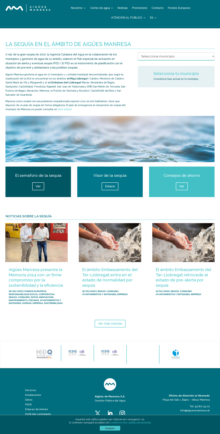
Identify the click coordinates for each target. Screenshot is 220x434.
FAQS (28, 404)
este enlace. (65, 109)
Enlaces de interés (36, 409)
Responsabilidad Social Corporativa (31, 294)
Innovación (46, 297)
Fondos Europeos (179, 8)
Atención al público (126, 18)
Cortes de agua (100, 8)
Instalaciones (33, 394)
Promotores (139, 8)
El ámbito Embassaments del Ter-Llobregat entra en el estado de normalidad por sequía (110, 277)
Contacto (158, 8)
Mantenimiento (18, 300)
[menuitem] (153, 18)
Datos (34, 297)
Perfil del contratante (38, 414)
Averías (27, 303)
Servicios (30, 390)
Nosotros (77, 8)
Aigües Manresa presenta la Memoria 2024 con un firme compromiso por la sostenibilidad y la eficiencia (36, 277)
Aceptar (110, 428)
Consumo (24, 297)
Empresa (38, 303)
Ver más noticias (110, 323)
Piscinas (34, 300)
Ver (38, 186)
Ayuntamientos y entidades (99, 294)
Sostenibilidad (53, 303)
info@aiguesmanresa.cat (195, 410)
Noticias (123, 8)
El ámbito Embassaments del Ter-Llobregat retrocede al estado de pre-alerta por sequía (183, 277)
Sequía (13, 297)
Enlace (110, 186)
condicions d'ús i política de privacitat (130, 422)
